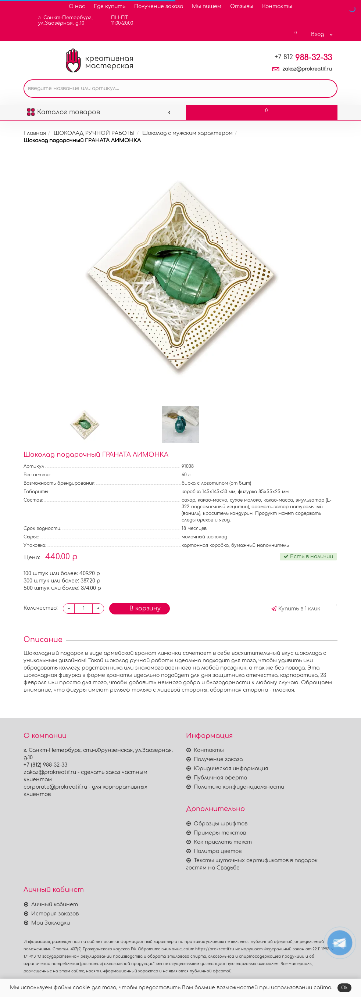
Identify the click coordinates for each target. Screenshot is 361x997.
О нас (77, 6)
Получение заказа (158, 6)
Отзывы (241, 6)
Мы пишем (206, 6)
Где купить (109, 6)
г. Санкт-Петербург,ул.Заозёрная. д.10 (61, 20)
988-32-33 (303, 57)
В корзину (139, 608)
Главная (35, 133)
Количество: (41, 608)
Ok (344, 987)
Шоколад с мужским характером (187, 133)
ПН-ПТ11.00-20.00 (117, 20)
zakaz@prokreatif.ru (307, 69)
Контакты (277, 6)
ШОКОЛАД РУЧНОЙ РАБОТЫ (94, 133)
